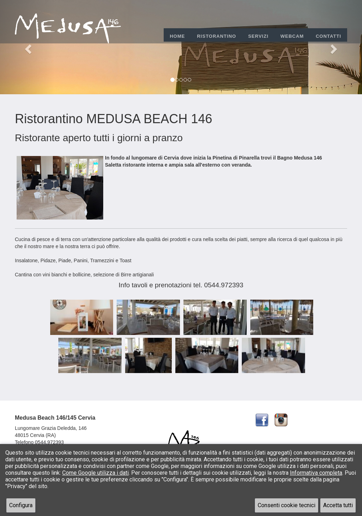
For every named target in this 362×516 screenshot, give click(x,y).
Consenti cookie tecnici (286, 505)
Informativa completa (316, 472)
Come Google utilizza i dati (95, 472)
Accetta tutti (338, 505)
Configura (21, 505)
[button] (27, 47)
